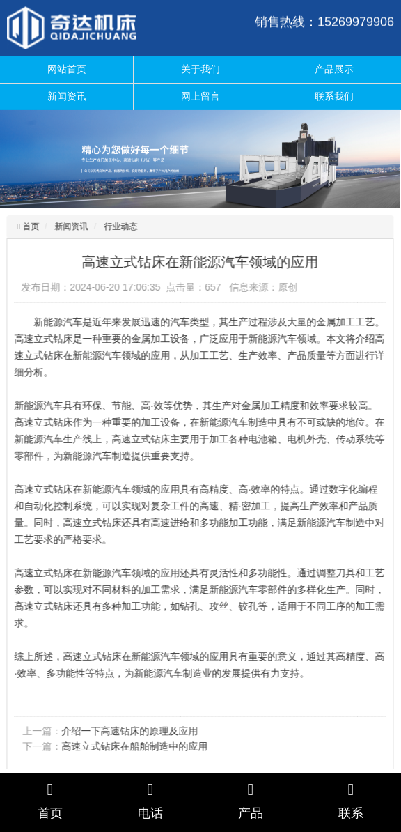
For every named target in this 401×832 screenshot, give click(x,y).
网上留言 (200, 96)
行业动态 (119, 226)
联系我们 (334, 96)
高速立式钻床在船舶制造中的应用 (134, 746)
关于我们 (200, 69)
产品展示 (334, 69)
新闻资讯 (66, 96)
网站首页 (66, 69)
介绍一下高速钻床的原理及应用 (129, 731)
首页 (28, 226)
